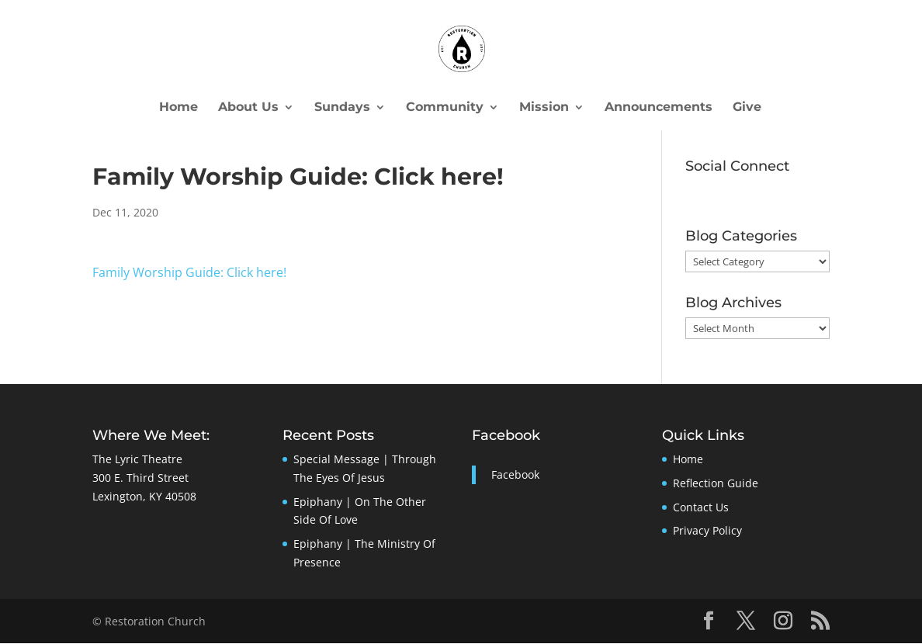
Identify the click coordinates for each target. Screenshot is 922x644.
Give (747, 108)
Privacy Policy (707, 531)
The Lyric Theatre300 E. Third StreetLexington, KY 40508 (144, 478)
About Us (248, 108)
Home (178, 108)
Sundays (342, 108)
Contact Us (701, 507)
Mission (544, 108)
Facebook (506, 436)
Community (445, 108)
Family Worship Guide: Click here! (189, 272)
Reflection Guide (715, 483)
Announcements (658, 108)
